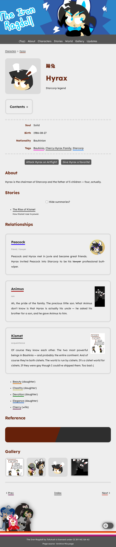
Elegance (18, 400)
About (31, 41)
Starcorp (78, 148)
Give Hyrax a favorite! (76, 162)
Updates (92, 41)
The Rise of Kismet (24, 209)
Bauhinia (38, 148)
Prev (9, 493)
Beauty (17, 381)
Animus (17, 289)
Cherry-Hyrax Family (58, 148)
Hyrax (23, 51)
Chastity (18, 388)
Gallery (79, 41)
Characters (44, 41)
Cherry (17, 407)
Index (58, 493)
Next (106, 493)
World (69, 41)
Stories (58, 41)
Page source (48, 543)
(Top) (22, 41)
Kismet (17, 336)
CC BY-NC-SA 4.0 (81, 539)
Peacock (18, 242)
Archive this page (65, 543)
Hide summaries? (58, 201)
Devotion (18, 394)
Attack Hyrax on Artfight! (41, 162)
